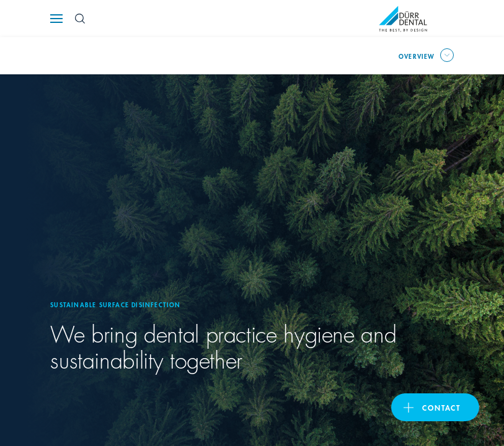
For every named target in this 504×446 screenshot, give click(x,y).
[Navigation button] (56, 18)
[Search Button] (80, 18)
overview (417, 56)
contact (441, 407)
